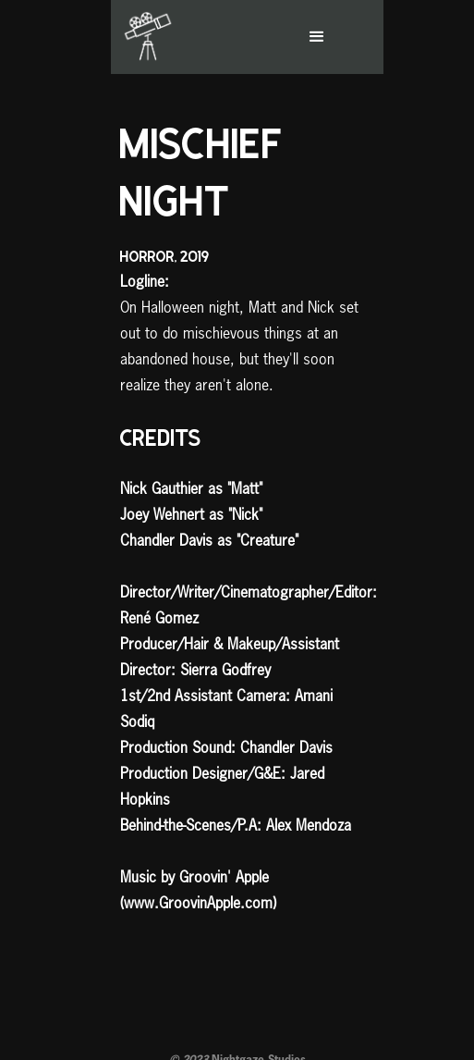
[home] (143, 37)
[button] (336, 37)
